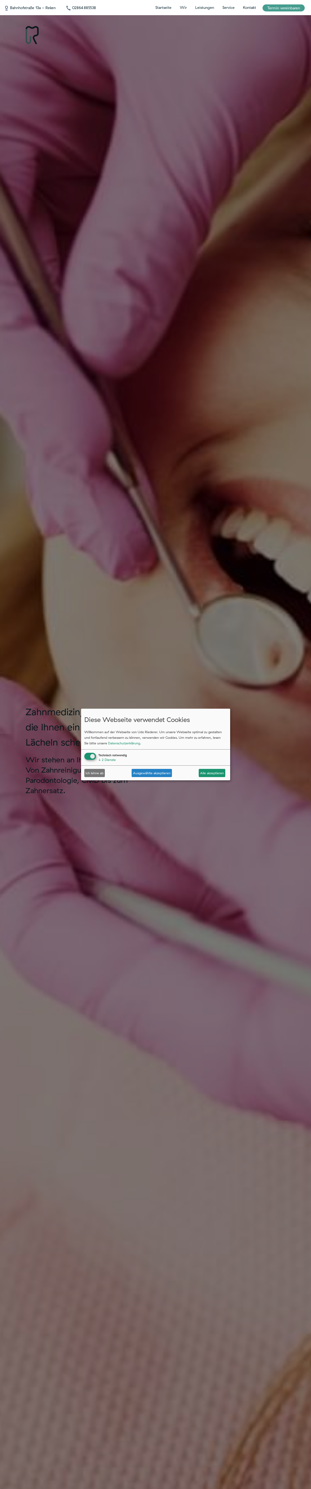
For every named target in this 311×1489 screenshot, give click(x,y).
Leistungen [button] (204, 7)
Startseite (163, 7)
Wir (183, 7)
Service (228, 7)
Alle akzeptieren (212, 773)
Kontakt (249, 7)
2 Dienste (107, 760)
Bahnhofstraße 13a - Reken (30, 7)
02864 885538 (81, 7)
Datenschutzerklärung (124, 743)
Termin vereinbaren (283, 8)
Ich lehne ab (94, 773)
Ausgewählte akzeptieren (152, 773)
